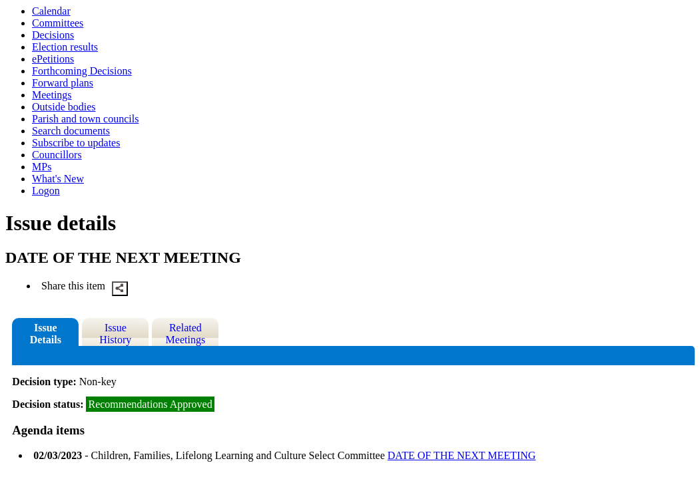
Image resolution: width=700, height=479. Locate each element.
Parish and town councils (85, 118)
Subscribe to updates (76, 142)
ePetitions (53, 59)
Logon (46, 190)
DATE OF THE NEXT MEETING (462, 455)
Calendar (51, 11)
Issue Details (45, 333)
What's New (58, 178)
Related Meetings (186, 333)
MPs (41, 166)
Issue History (115, 333)
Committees (57, 23)
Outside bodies (64, 106)
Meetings (52, 94)
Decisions (53, 35)
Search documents (71, 130)
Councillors (57, 154)
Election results (65, 47)
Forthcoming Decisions (82, 71)
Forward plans (62, 82)
